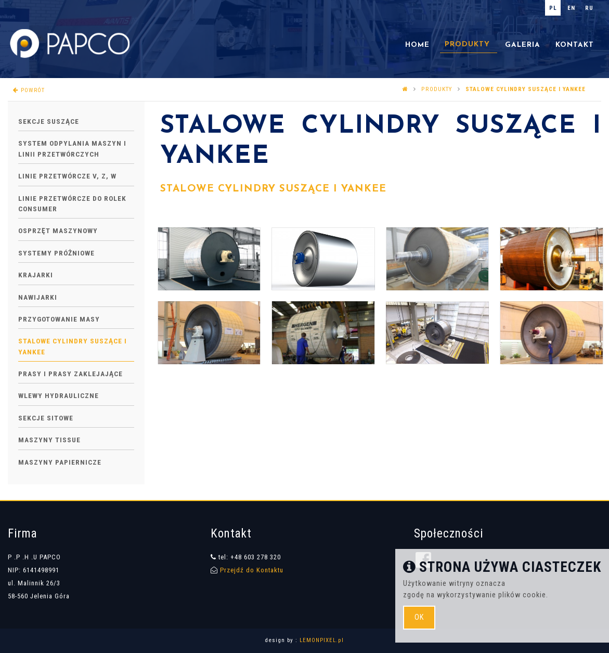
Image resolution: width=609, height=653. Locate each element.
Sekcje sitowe (45, 418)
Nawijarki (37, 297)
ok (419, 617)
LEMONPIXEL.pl (322, 640)
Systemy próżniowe (56, 253)
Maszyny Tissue (49, 440)
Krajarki (35, 275)
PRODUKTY (436, 89)
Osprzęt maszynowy (58, 230)
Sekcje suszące (48, 121)
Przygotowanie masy (59, 319)
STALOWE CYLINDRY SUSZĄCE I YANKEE (273, 189)
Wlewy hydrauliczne (58, 395)
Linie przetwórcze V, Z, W (67, 176)
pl (553, 8)
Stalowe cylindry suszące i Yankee (525, 89)
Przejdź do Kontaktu (251, 570)
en (571, 8)
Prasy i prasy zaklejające (70, 373)
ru (589, 8)
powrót (29, 90)
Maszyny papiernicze (59, 462)
